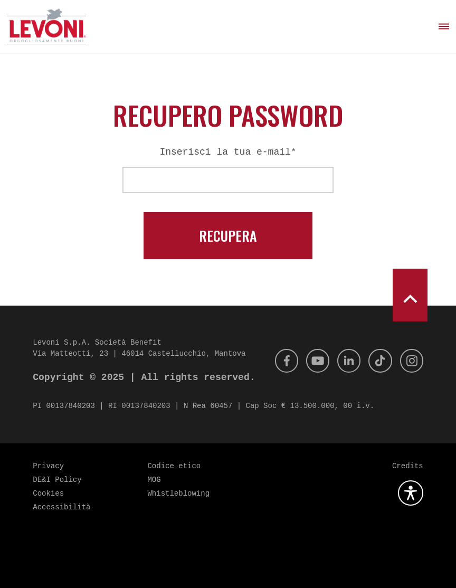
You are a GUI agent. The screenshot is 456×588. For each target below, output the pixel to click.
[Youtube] (311, 361)
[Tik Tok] (377, 361)
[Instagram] (410, 361)
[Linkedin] (344, 361)
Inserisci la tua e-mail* (227, 152)
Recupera (228, 235)
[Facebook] (277, 361)
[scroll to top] (410, 295)
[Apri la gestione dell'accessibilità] (410, 493)
